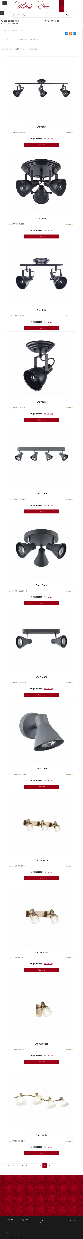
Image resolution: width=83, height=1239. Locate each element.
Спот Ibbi (41, 126)
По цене (34, 39)
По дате (5, 39)
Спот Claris (41, 493)
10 (49, 1165)
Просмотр (41, 145)
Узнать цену (48, 138)
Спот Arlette (41, 860)
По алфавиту (20, 39)
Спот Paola (41, 1135)
